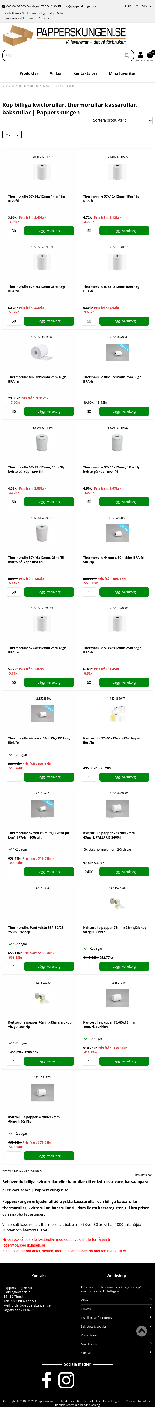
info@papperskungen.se (77, 6)
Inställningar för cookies (116, 1318)
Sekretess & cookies (116, 1326)
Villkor (56, 73)
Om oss (116, 1309)
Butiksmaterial (28, 86)
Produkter (29, 73)
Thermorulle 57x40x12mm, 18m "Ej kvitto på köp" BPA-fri (111, 469)
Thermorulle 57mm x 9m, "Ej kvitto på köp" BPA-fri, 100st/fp (38, 835)
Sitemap (116, 1353)
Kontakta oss (85, 73)
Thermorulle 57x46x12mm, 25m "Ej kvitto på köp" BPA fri (36, 559)
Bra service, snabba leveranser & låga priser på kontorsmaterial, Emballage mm (116, 1289)
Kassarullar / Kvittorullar (58, 86)
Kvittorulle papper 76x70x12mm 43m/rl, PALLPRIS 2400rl (109, 835)
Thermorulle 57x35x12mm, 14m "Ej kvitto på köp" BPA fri (36, 469)
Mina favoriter (122, 73)
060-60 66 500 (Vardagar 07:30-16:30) (30, 6)
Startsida (8, 86)
